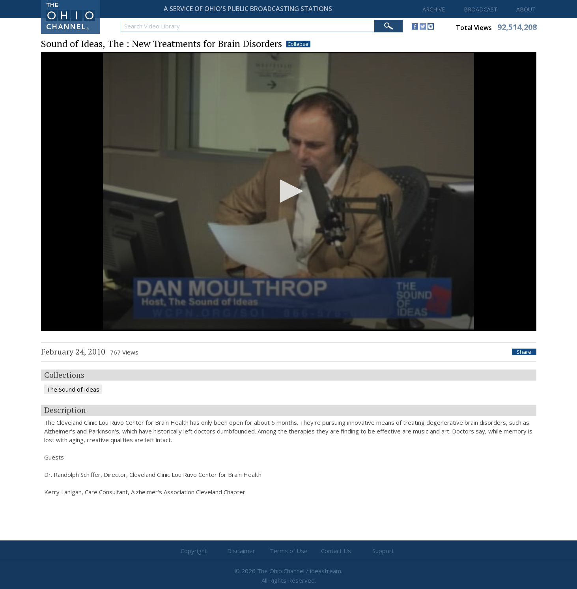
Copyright (194, 551)
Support (383, 551)
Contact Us (336, 551)
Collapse (298, 44)
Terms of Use (289, 551)
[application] (288, 191)
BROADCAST (480, 9)
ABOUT (526, 9)
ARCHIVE (433, 9)
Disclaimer (241, 551)
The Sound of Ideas (73, 389)
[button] (288, 191)
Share (524, 352)
